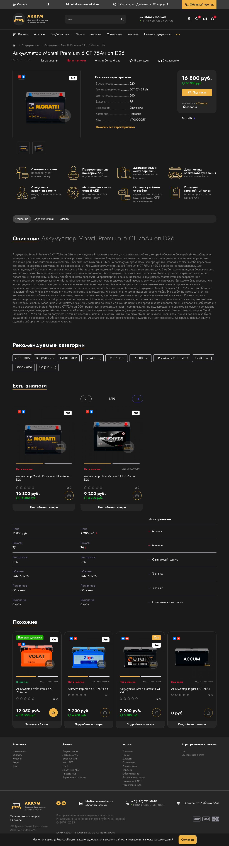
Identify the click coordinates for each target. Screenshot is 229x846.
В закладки (139, 61)
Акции (16, 763)
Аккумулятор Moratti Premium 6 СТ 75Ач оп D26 (43, 478)
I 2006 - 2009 (23, 368)
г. (202, 103)
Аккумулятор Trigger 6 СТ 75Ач (190, 689)
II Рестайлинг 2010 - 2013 (172, 358)
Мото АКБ (67, 763)
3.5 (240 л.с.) (92, 358)
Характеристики (44, 219)
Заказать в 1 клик (37, 725)
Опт (184, 751)
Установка (128, 751)
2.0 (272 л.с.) (47, 368)
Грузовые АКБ (70, 759)
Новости (17, 759)
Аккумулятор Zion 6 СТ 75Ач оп (88, 689)
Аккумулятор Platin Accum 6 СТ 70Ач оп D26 (109, 478)
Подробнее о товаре (89, 725)
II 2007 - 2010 (116, 358)
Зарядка (127, 770)
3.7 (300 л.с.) (140, 358)
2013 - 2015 (22, 358)
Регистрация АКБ (132, 785)
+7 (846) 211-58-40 (153, 17)
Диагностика (130, 766)
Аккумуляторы (30, 45)
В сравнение (168, 61)
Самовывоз (129, 763)
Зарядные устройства (74, 778)
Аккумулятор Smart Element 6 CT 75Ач (140, 691)
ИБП (65, 766)
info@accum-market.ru (84, 4)
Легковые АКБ (70, 755)
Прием (126, 755)
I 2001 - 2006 (68, 358)
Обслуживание (131, 774)
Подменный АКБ (132, 781)
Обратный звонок (199, 5)
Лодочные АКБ (70, 770)
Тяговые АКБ (69, 774)
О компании (19, 751)
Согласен (187, 840)
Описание (21, 219)
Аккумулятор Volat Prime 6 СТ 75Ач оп (34, 691)
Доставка (128, 759)
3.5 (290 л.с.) (45, 358)
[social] (58, 804)
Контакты (17, 755)
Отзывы (64, 219)
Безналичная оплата (134, 778)
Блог (15, 766)
